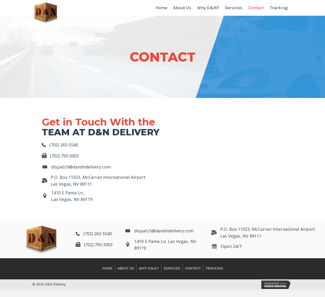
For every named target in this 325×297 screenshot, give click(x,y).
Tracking (214, 275)
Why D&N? (149, 275)
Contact (193, 275)
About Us (125, 275)
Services (172, 275)
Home (107, 275)
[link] (161, 11)
